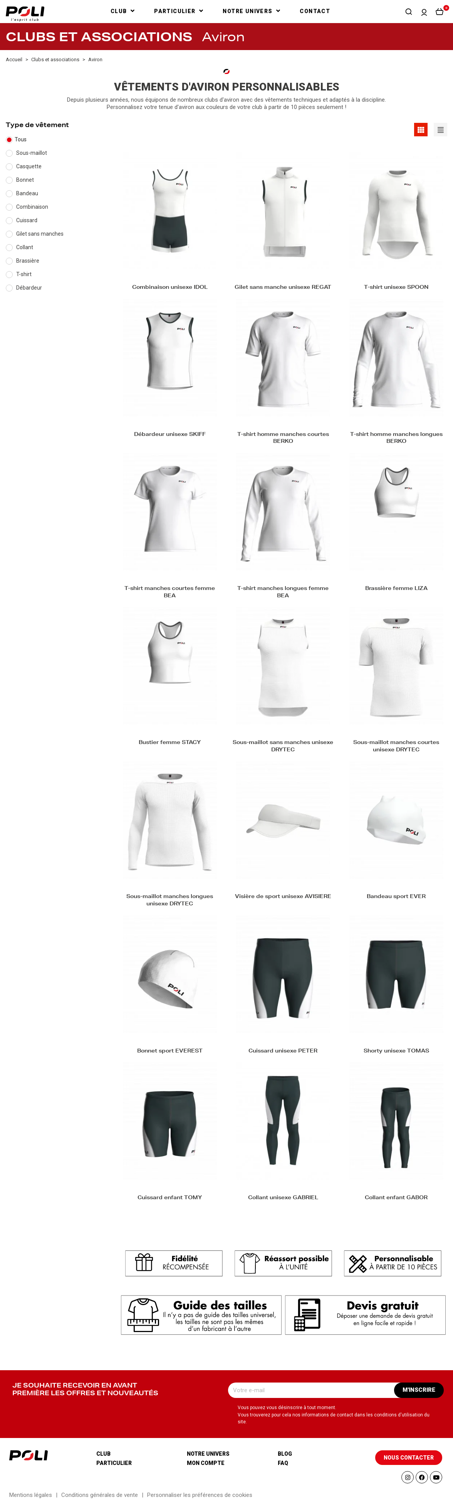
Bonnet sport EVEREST (170, 1051)
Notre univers (208, 1454)
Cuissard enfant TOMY (170, 1198)
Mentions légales (30, 1495)
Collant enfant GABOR (396, 1198)
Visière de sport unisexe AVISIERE (283, 897)
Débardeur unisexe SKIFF (170, 434)
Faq (283, 1463)
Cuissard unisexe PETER (282, 1051)
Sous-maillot (31, 153)
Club (103, 1454)
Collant (24, 247)
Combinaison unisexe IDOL (170, 287)
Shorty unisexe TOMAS (396, 1051)
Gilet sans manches (40, 234)
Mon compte (206, 1463)
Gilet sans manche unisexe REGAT (283, 287)
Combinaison (32, 207)
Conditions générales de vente (99, 1495)
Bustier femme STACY (170, 743)
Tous (21, 139)
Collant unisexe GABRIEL (283, 1198)
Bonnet (25, 180)
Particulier (114, 1463)
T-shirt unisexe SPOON (396, 287)
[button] (408, 11)
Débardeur (29, 288)
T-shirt (24, 274)
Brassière (27, 261)
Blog (285, 1454)
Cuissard (26, 220)
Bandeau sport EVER (396, 897)
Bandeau (27, 193)
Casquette (29, 166)
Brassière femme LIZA (396, 589)
